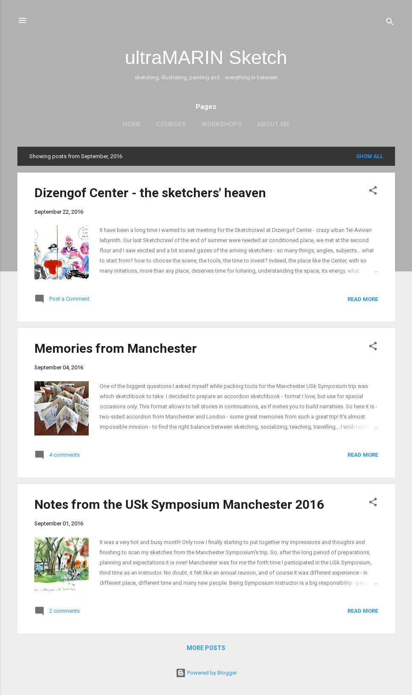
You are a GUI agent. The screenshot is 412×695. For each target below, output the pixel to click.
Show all (369, 156)
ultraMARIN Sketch (206, 57)
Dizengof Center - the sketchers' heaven (150, 192)
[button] (373, 192)
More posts (206, 648)
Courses (171, 124)
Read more (363, 299)
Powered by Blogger (206, 673)
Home (132, 124)
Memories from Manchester (115, 348)
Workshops (221, 124)
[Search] (390, 23)
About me (273, 124)
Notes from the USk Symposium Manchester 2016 (179, 504)
